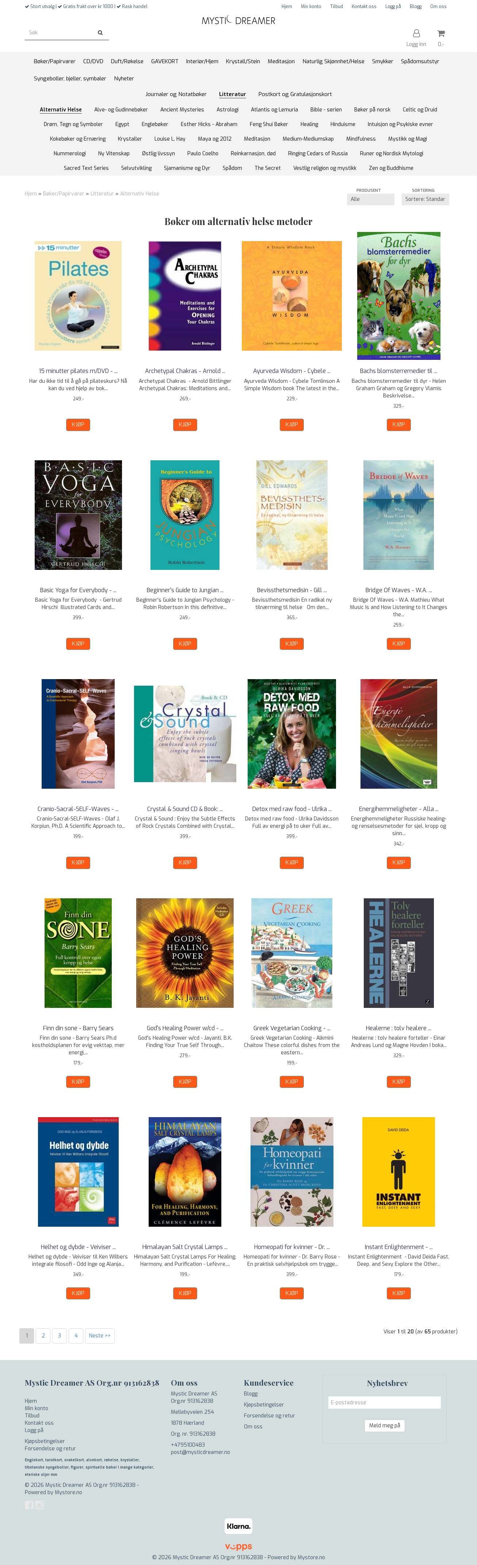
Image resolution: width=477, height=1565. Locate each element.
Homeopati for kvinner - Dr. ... (292, 1247)
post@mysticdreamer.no (200, 1452)
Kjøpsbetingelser (45, 1441)
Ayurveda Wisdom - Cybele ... (292, 371)
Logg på (393, 6)
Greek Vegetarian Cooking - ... (292, 1028)
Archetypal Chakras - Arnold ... (185, 371)
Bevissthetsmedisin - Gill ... (292, 590)
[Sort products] (425, 199)
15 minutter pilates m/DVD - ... (78, 371)
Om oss (438, 6)
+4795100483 (188, 1445)
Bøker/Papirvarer (63, 193)
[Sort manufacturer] (370, 199)
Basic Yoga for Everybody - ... (78, 590)
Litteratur (102, 193)
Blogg (415, 6)
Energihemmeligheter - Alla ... (399, 809)
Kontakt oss (364, 6)
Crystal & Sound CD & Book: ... (185, 809)
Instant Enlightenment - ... (399, 1247)
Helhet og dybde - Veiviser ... (78, 1247)
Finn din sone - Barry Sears (78, 1028)
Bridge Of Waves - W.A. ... (399, 590)
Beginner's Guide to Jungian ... (185, 590)
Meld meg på (384, 1425)
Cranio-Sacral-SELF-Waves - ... (78, 809)
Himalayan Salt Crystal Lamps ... (185, 1247)
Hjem (287, 6)
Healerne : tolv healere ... (398, 1028)
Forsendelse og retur (50, 1448)
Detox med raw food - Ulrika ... (292, 809)
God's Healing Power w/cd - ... (185, 1028)
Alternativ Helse (139, 193)
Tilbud (336, 6)
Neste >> (100, 1335)
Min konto (311, 6)
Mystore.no (68, 1492)
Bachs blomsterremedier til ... (398, 371)
